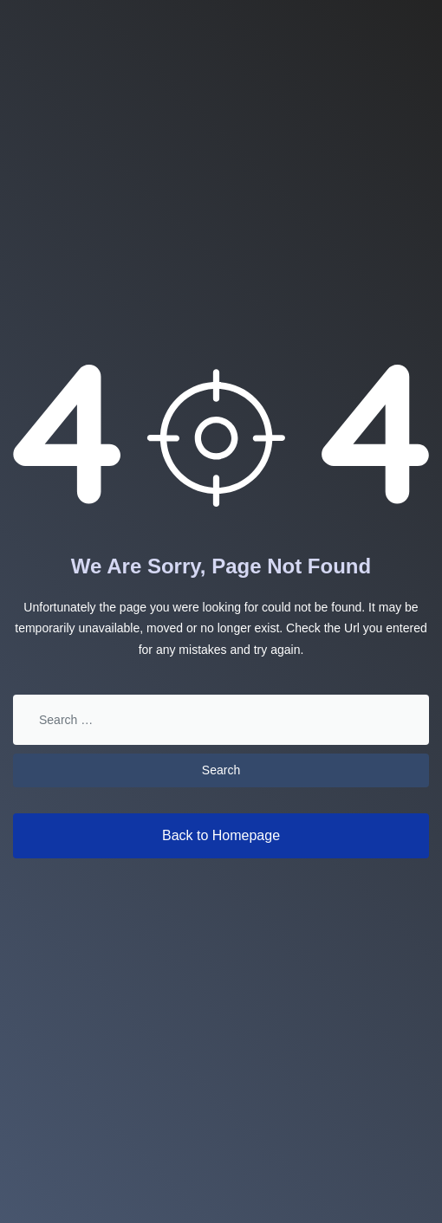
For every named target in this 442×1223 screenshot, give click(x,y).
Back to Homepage (221, 835)
